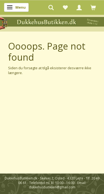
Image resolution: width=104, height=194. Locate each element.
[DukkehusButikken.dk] (52, 23)
